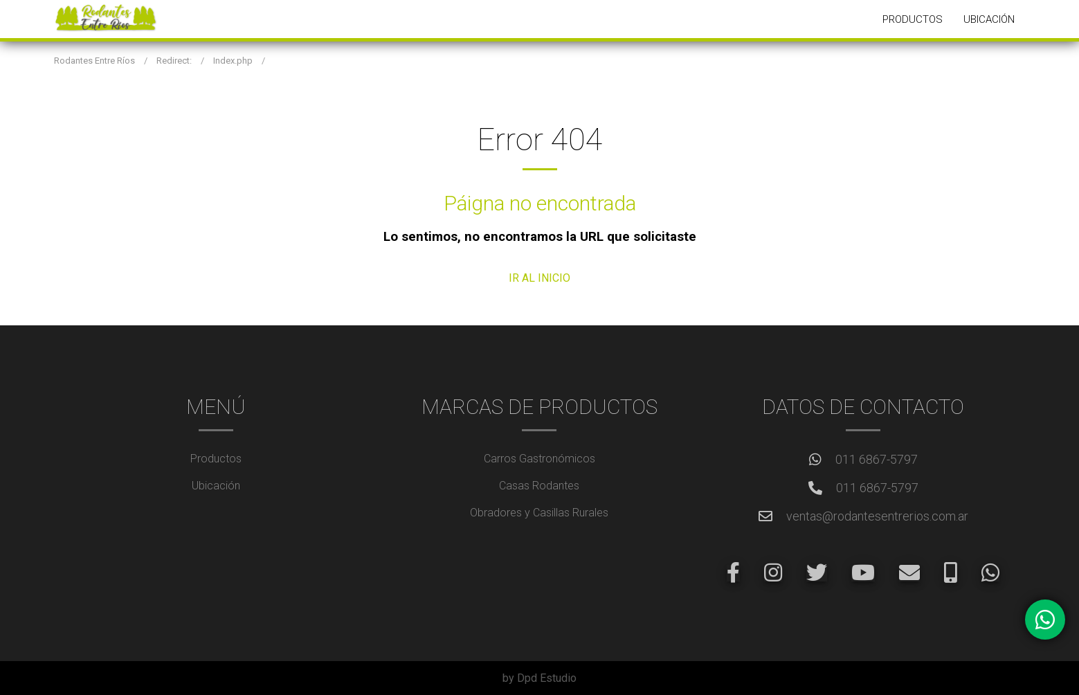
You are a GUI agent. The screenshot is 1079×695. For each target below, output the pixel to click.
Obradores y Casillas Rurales (539, 512)
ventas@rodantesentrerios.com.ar (877, 516)
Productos (912, 19)
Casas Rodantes (539, 485)
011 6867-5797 (876, 459)
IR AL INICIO (539, 278)
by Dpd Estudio (539, 678)
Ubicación (989, 19)
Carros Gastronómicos (539, 458)
